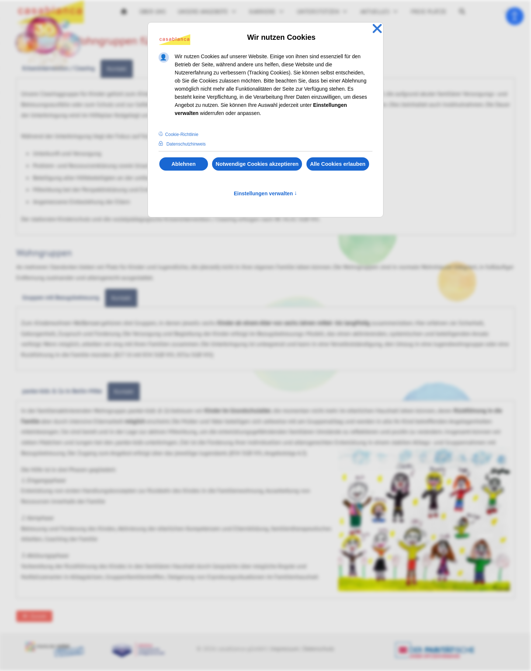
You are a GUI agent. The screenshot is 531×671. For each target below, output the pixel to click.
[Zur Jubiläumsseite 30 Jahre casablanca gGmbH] (48, 43)
